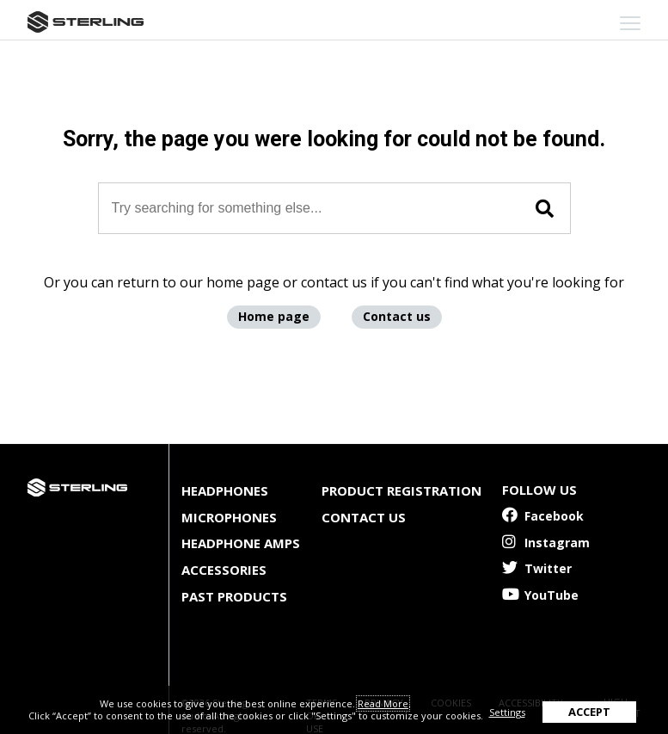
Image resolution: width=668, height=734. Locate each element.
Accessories (224, 569)
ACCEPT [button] (589, 711)
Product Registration (401, 490)
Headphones (224, 490)
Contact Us (364, 517)
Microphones (229, 517)
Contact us (397, 316)
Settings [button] (507, 712)
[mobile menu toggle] (630, 23)
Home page (273, 316)
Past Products (234, 596)
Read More (383, 703)
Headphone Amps (240, 543)
